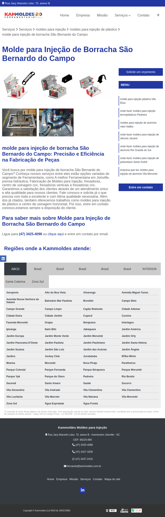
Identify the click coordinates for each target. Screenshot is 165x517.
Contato (143, 15)
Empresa (83, 15)
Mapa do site (112, 479)
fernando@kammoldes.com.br (82, 466)
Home (64, 15)
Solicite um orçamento (141, 72)
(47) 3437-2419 (82, 459)
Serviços (121, 15)
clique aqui (56, 234)
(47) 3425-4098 (31, 234)
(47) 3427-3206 (82, 451)
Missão (102, 15)
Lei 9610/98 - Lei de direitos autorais (78, 414)
